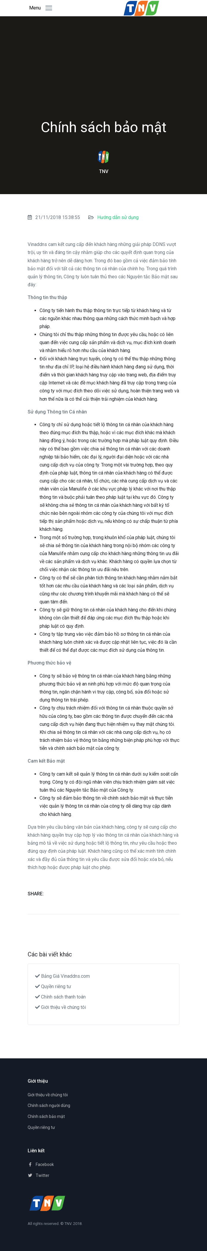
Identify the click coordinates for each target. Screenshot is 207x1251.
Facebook (41, 1164)
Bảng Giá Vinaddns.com (62, 976)
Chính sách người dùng (49, 1105)
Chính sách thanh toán (60, 997)
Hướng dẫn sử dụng (118, 217)
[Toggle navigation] (47, 8)
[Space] (141, 8)
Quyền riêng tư (53, 986)
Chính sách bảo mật (46, 1116)
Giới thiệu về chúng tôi (60, 1007)
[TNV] (48, 1203)
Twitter (38, 1175)
